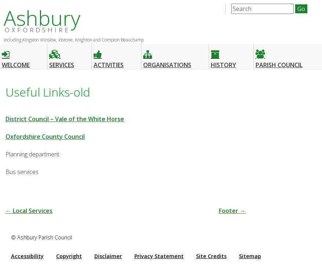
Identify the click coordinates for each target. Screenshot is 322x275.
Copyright (69, 256)
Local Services (29, 211)
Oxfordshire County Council (45, 137)
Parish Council (279, 56)
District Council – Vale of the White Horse (65, 119)
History (223, 56)
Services (61, 56)
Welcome (16, 56)
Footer (232, 211)
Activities (109, 56)
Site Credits (211, 256)
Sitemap (250, 256)
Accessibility (27, 256)
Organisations (167, 56)
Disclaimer (108, 256)
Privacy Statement (159, 256)
